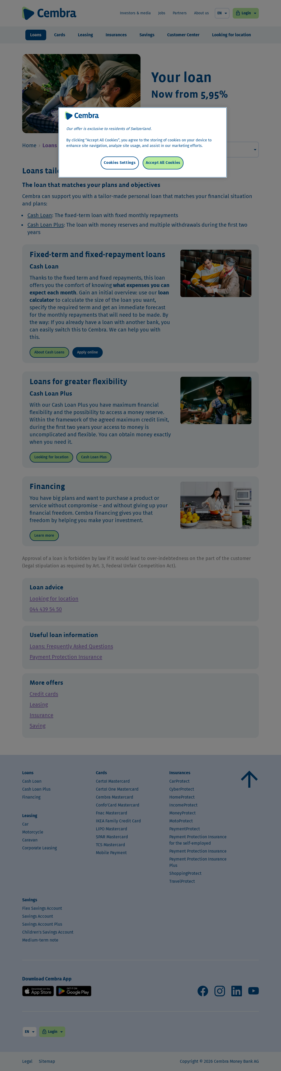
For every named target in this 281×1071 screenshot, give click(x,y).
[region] (142, 138)
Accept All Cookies (163, 154)
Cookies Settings (120, 154)
